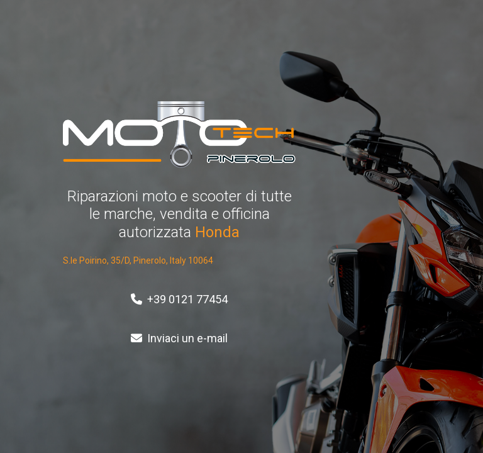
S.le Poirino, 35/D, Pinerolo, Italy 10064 (138, 260)
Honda (217, 232)
